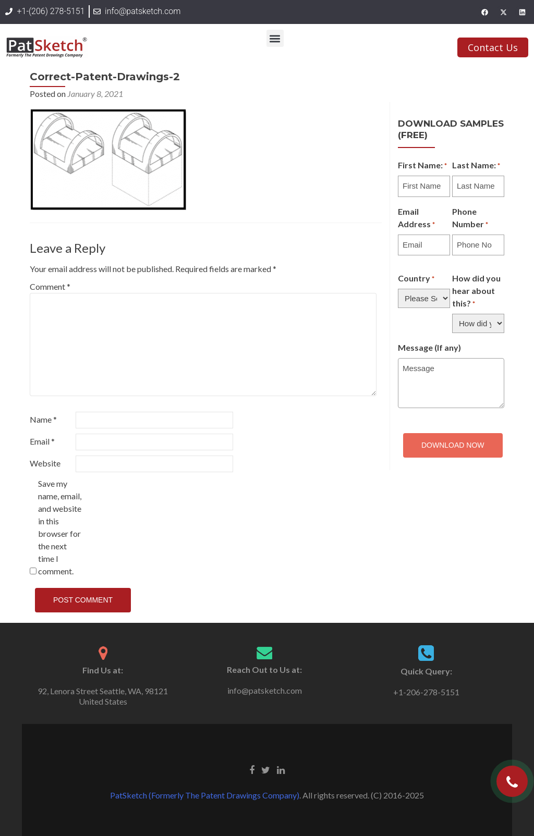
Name (43, 419)
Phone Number (470, 218)
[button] (275, 38)
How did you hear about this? (476, 291)
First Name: (422, 165)
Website (45, 463)
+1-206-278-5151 (426, 692)
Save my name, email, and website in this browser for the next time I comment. (59, 527)
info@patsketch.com (264, 690)
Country (416, 279)
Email (42, 441)
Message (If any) (429, 347)
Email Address (416, 218)
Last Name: (476, 165)
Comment (50, 286)
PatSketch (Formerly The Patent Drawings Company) (204, 795)
